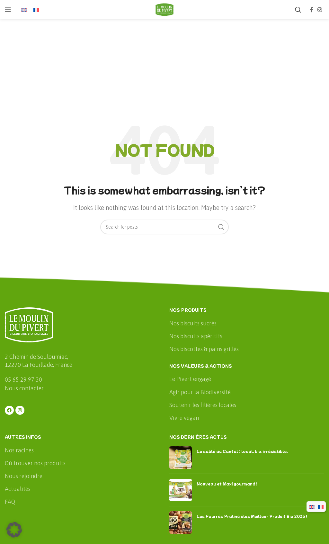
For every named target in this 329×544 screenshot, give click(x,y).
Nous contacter (24, 388)
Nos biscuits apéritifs (195, 336)
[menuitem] (24, 9)
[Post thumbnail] (180, 457)
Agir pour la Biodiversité (200, 392)
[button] (14, 530)
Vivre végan (184, 417)
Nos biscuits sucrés (193, 323)
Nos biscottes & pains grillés (204, 349)
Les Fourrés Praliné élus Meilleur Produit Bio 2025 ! (252, 516)
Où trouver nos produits (35, 463)
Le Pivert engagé (190, 379)
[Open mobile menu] (8, 9)
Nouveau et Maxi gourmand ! (227, 483)
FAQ (10, 501)
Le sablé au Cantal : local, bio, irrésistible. (242, 451)
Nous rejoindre (23, 476)
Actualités (18, 488)
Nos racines (19, 450)
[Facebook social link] (312, 9)
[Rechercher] (298, 9)
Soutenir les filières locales (202, 405)
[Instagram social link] (320, 9)
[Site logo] (164, 9)
